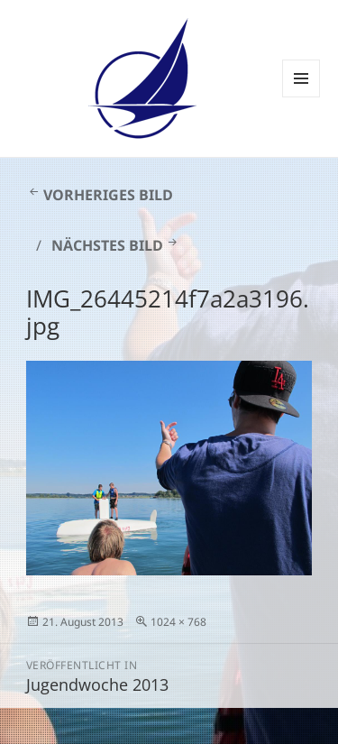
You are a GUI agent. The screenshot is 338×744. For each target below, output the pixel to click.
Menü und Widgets (301, 96)
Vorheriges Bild (108, 195)
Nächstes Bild (107, 245)
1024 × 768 (178, 621)
